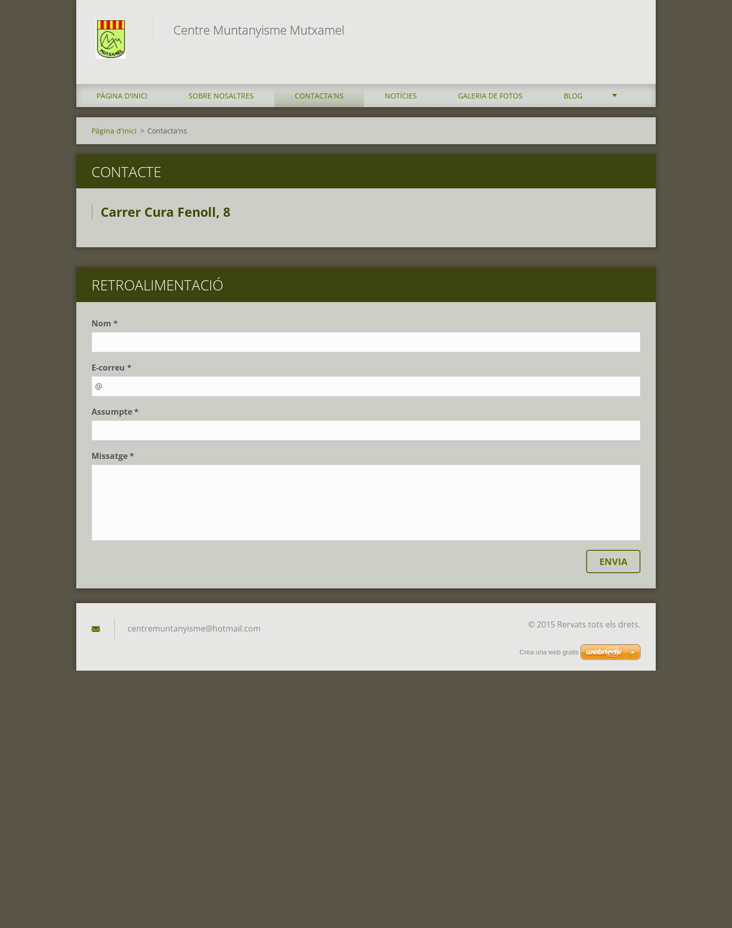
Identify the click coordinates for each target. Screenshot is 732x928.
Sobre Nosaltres (221, 98)
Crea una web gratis (549, 652)
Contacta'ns (319, 98)
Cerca (629, 29)
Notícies (401, 98)
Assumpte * (115, 414)
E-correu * (112, 370)
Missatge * (113, 459)
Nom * (105, 326)
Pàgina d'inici (122, 98)
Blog (573, 98)
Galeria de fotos (490, 98)
